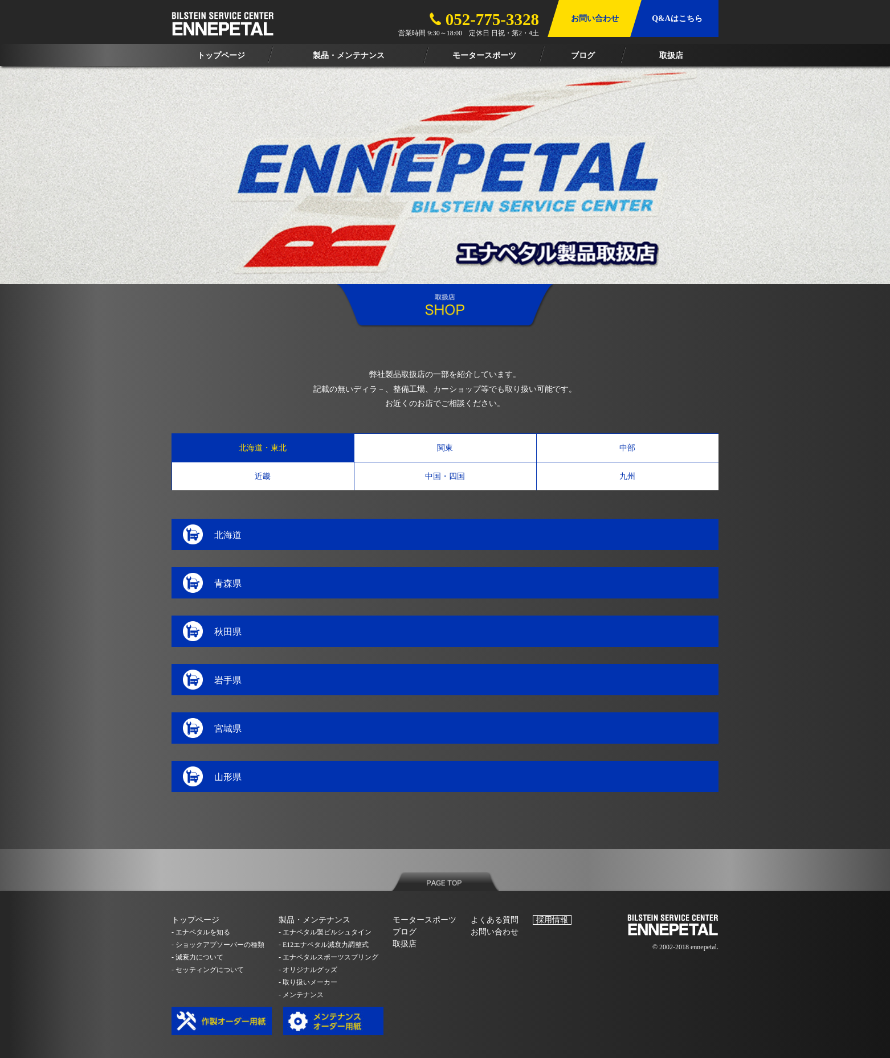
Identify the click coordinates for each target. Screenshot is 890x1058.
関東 (445, 448)
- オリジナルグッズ (308, 970)
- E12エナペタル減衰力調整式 (324, 945)
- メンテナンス (301, 995)
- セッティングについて (208, 970)
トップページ (195, 920)
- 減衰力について (197, 957)
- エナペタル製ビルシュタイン (325, 932)
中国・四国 (445, 476)
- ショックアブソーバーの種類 (218, 945)
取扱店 (405, 944)
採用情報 (552, 920)
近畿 (263, 476)
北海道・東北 (263, 448)
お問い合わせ (495, 932)
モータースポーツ (424, 920)
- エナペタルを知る (201, 932)
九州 (627, 476)
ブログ (405, 932)
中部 (627, 448)
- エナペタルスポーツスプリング (328, 957)
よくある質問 (495, 920)
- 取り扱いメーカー (308, 982)
